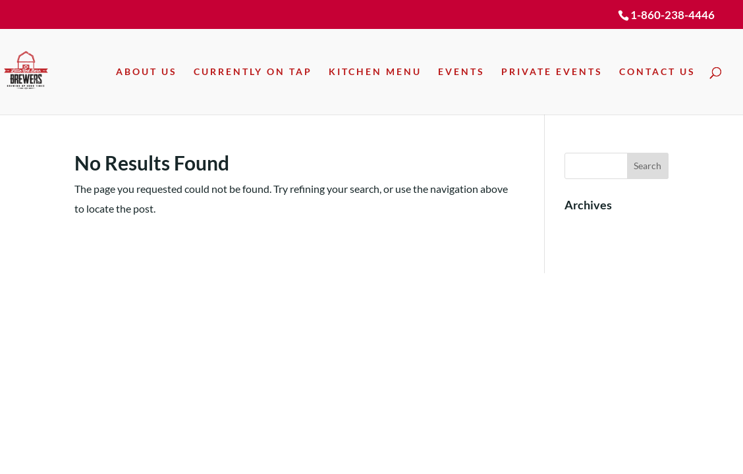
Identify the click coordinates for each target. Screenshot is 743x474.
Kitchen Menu (375, 72)
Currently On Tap (253, 72)
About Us (146, 72)
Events (461, 72)
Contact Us (657, 72)
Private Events (552, 72)
